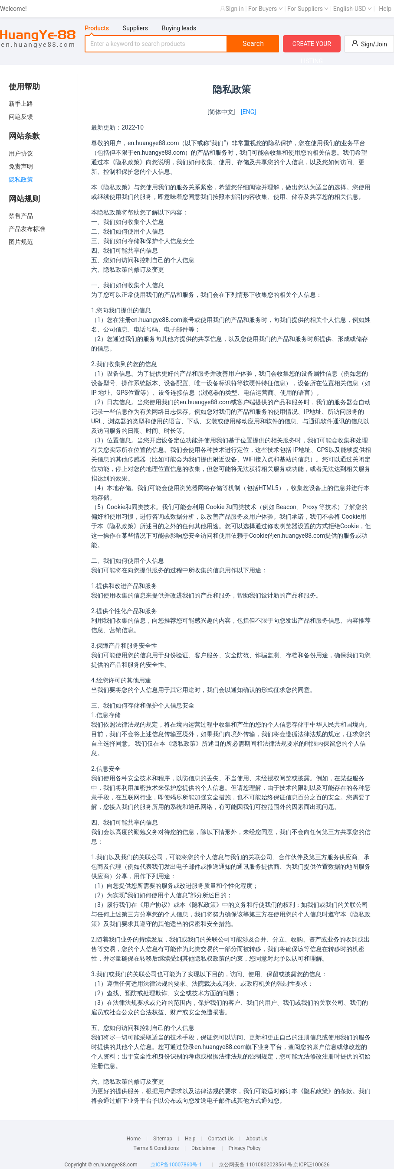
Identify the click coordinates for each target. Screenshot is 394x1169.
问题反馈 (21, 116)
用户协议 (21, 153)
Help (385, 8)
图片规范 (21, 241)
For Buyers (265, 8)
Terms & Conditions (156, 1148)
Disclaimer (203, 1148)
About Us (256, 1139)
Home (134, 1139)
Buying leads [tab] (179, 28)
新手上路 (21, 103)
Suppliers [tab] (135, 28)
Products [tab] (97, 28)
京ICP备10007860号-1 (176, 1165)
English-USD (352, 8)
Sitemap (162, 1139)
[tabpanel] (182, 43)
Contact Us (220, 1139)
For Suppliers (307, 8)
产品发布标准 (27, 228)
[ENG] (248, 111)
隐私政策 (21, 179)
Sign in (235, 8)
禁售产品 (21, 215)
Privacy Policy (245, 1148)
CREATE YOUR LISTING (311, 46)
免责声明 (21, 166)
